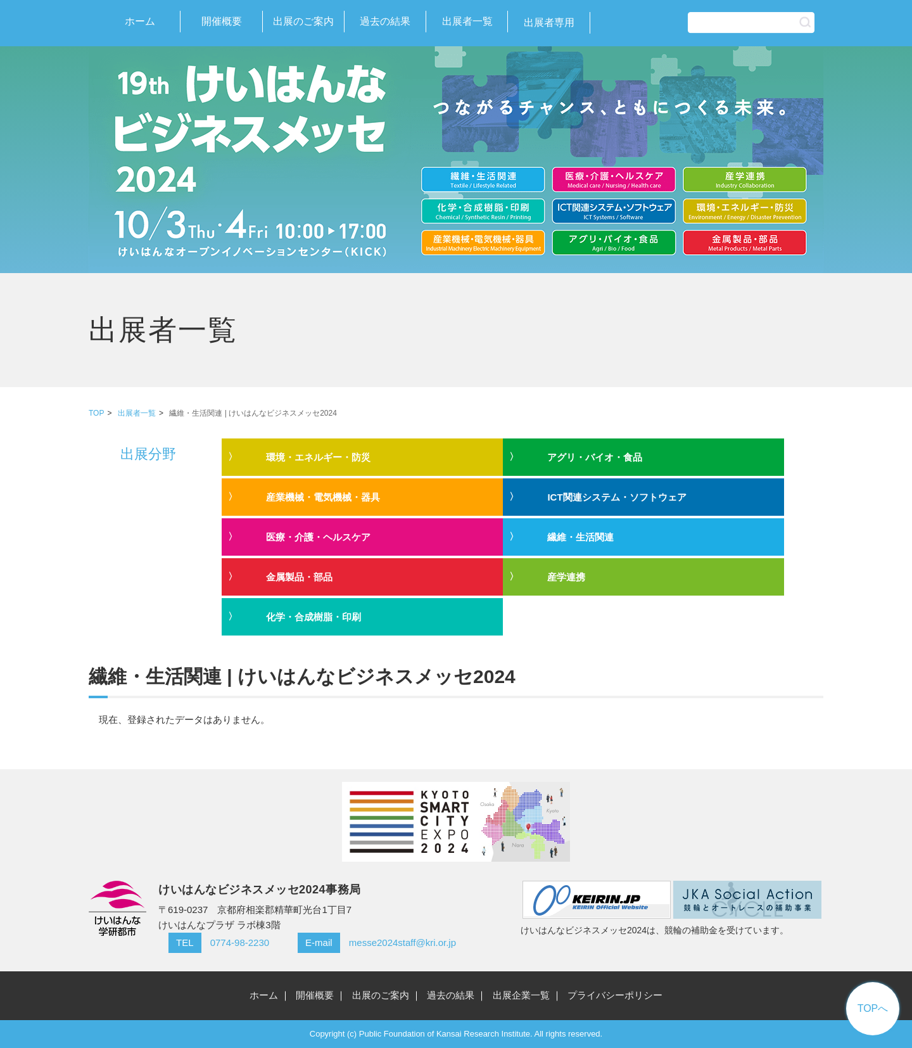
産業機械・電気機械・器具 (323, 497)
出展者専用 (549, 22)
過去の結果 (385, 21)
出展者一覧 (467, 21)
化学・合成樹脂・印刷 (313, 616)
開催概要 (221, 21)
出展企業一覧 (521, 995)
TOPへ (873, 1008)
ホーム (140, 21)
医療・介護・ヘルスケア (318, 537)
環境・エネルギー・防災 (318, 457)
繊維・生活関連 (580, 537)
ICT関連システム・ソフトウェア (616, 497)
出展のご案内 (303, 21)
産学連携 (566, 577)
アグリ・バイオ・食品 (594, 457)
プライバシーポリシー (614, 995)
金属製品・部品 (299, 577)
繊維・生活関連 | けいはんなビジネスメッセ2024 (252, 413)
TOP (96, 413)
